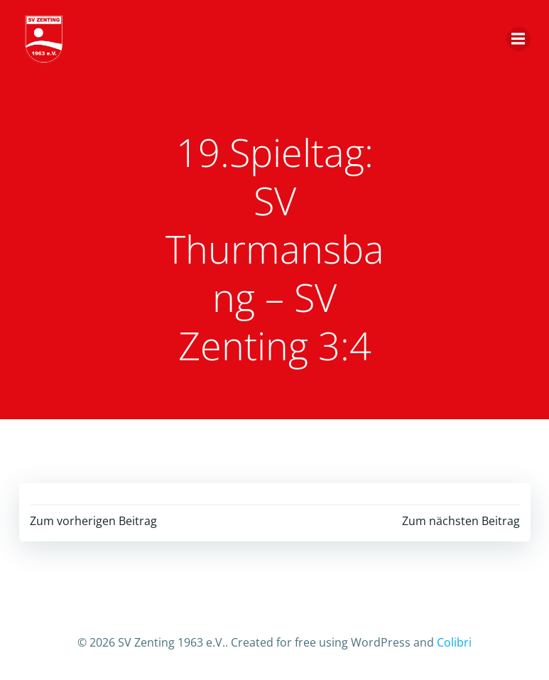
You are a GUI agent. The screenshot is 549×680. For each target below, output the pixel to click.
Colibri (454, 642)
